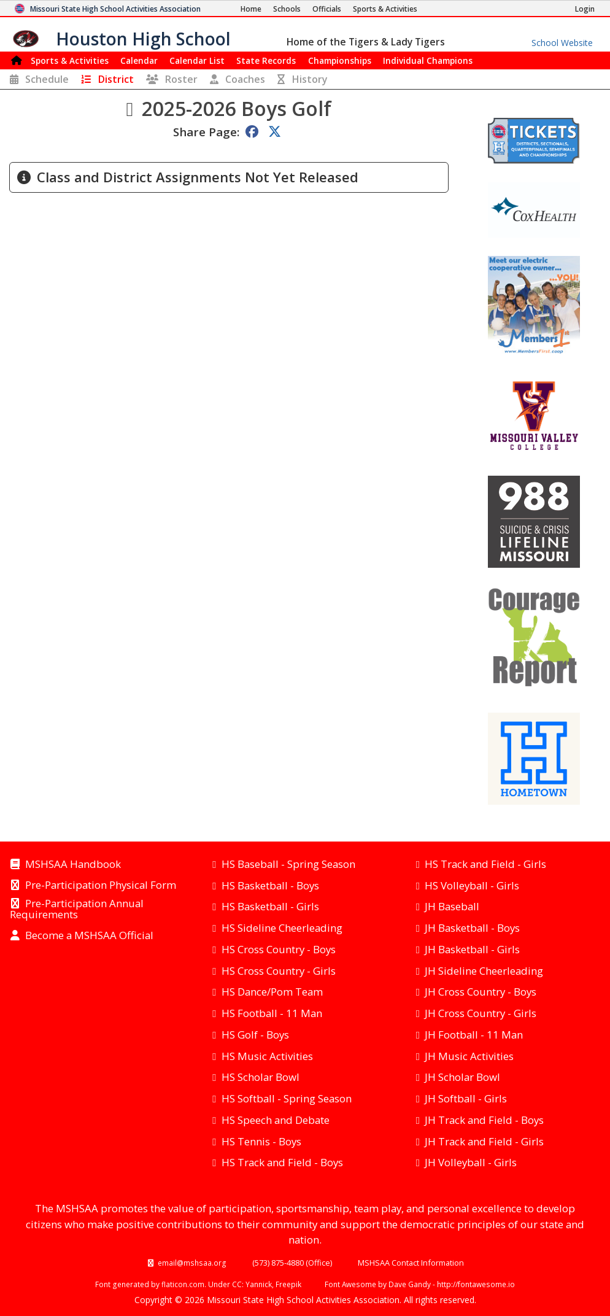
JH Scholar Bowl (462, 1077)
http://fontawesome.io (476, 1284)
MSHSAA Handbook (73, 865)
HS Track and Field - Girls (485, 864)
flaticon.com (182, 1284)
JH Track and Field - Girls (484, 1141)
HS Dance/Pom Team (272, 992)
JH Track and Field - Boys (484, 1120)
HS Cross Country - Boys (279, 949)
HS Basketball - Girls (270, 906)
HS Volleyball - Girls (472, 885)
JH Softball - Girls (466, 1098)
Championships (339, 60)
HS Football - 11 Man (272, 1013)
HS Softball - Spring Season (287, 1098)
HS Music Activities (267, 1056)
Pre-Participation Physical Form (100, 886)
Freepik (288, 1284)
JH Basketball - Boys (472, 928)
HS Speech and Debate (276, 1120)
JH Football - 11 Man (474, 1035)
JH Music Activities (469, 1056)
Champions (428, 60)
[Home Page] (251, 9)
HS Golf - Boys (255, 1035)
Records (266, 60)
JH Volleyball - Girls (471, 1162)
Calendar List (197, 60)
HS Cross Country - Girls (279, 971)
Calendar (139, 60)
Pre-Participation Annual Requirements (77, 909)
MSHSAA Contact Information (411, 1262)
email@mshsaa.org (192, 1263)
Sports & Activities (70, 60)
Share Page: (206, 131)
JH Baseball (452, 906)
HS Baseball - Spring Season (288, 864)
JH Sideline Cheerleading (484, 971)
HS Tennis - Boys (261, 1141)
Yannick (258, 1284)
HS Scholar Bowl (260, 1077)
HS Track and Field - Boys (282, 1162)
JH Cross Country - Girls (480, 1013)
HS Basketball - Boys (270, 885)
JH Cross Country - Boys (480, 992)
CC (237, 1284)
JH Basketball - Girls (472, 949)
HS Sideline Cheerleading (282, 928)
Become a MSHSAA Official (89, 936)
